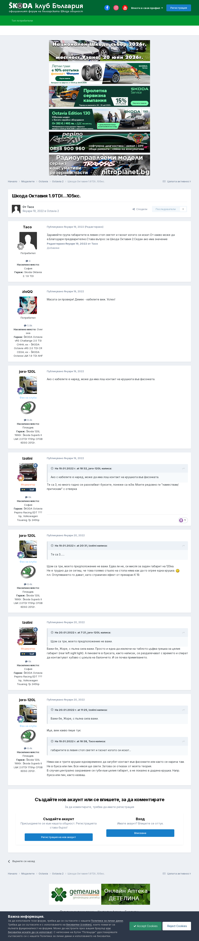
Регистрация (178, 7)
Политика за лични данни (107, 920)
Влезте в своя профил (147, 8)
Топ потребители (22, 20)
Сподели (140, 209)
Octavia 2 (53, 211)
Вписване (140, 833)
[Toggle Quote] (52, 468)
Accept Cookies (146, 926)
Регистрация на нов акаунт (58, 837)
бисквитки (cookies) (79, 924)
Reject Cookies (177, 926)
